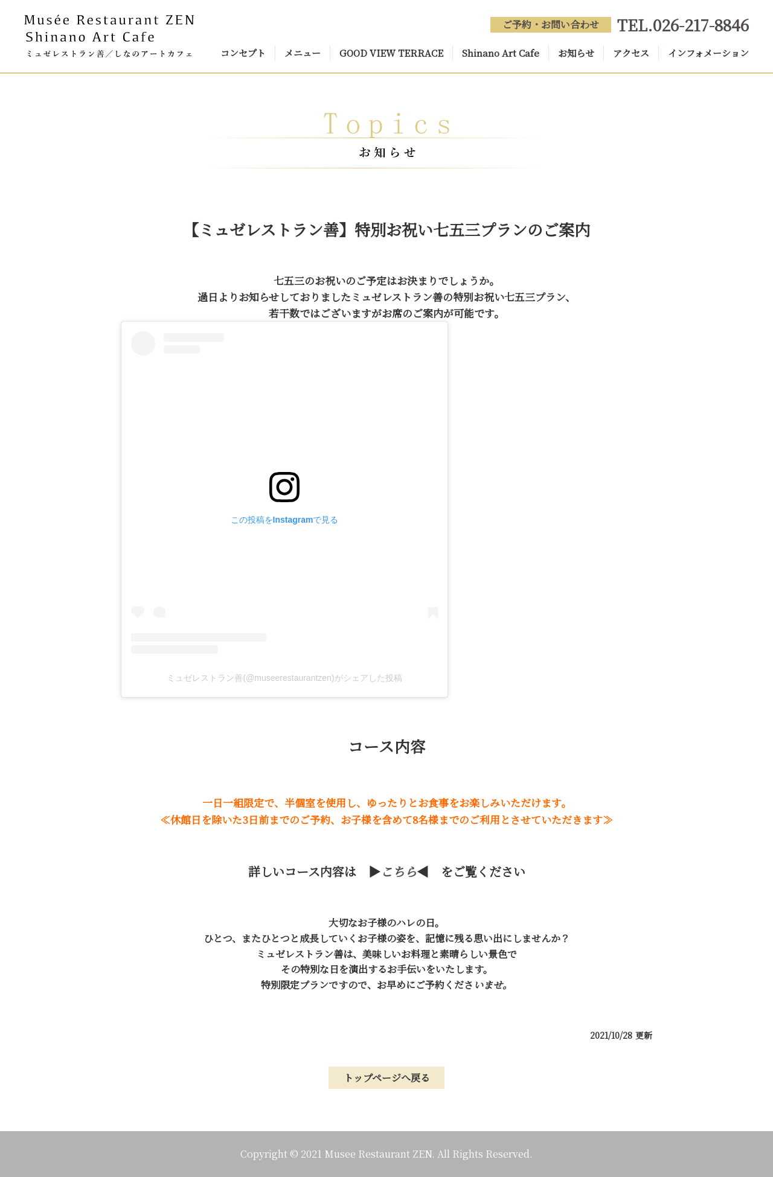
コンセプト (243, 52)
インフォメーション (708, 52)
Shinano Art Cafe (500, 52)
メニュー (302, 52)
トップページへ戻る (387, 1078)
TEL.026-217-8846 (683, 24)
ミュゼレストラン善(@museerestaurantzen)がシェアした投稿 (284, 678)
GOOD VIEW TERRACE (391, 52)
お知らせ (576, 52)
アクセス (631, 52)
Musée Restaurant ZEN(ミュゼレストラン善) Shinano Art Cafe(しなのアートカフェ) (109, 36)
